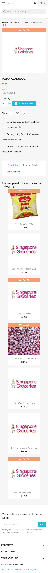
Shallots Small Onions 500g (24, 358)
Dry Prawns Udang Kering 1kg (24, 448)
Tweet (17, 113)
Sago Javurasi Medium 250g (24, 269)
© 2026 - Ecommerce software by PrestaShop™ (24, 569)
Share (11, 113)
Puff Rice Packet (24, 313)
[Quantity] (5, 103)
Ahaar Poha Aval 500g (24, 224)
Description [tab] (13, 165)
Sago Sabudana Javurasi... (24, 492)
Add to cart (23, 103)
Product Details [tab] (30, 165)
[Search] (24, 11)
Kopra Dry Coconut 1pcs (24, 403)
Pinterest (24, 113)
